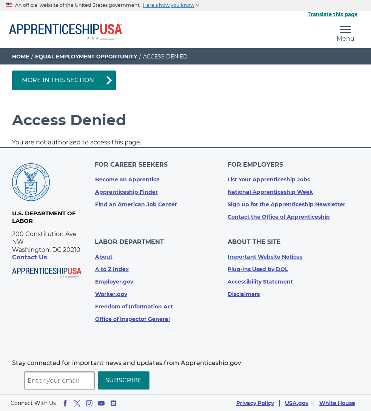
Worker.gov (111, 293)
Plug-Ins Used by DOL (258, 268)
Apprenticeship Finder (126, 191)
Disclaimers (244, 293)
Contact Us (29, 257)
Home (20, 56)
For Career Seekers (131, 164)
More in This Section (58, 80)
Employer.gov (114, 281)
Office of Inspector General (132, 318)
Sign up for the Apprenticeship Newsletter (286, 204)
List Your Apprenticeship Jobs (269, 179)
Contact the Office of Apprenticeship (279, 216)
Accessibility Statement (260, 281)
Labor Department (129, 241)
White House (337, 402)
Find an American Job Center (136, 204)
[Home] (65, 32)
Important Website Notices (265, 256)
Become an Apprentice (127, 179)
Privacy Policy (255, 402)
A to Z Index (112, 268)
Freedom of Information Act (134, 305)
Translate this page (332, 14)
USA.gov (296, 402)
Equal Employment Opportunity (86, 56)
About (103, 256)
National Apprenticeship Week (270, 191)
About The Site (254, 241)
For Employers (255, 164)
